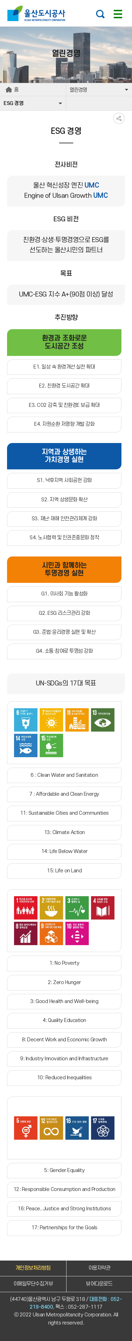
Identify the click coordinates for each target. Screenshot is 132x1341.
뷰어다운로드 (99, 1284)
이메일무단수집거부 (33, 1284)
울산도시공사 (38, 13)
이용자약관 (99, 1268)
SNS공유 (119, 118)
